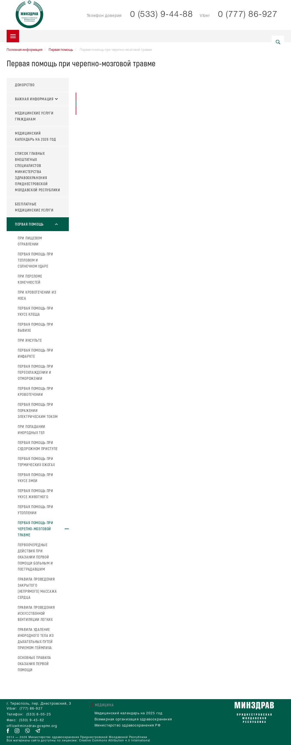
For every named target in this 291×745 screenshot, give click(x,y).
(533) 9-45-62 (31, 720)
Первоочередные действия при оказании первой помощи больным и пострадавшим (35, 556)
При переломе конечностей (30, 279)
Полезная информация (24, 49)
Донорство (24, 84)
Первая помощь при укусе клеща (35, 311)
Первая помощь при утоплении (35, 509)
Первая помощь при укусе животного (35, 493)
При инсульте (30, 340)
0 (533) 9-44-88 (161, 15)
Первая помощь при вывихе (35, 327)
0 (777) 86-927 (247, 15)
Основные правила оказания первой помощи (34, 663)
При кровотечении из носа (37, 295)
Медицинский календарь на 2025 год (129, 713)
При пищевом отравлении (30, 241)
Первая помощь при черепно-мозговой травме (35, 528)
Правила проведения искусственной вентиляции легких (36, 613)
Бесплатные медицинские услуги (34, 207)
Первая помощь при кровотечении (35, 391)
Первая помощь (61, 49)
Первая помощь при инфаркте (35, 353)
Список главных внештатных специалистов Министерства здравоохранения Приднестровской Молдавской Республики (37, 171)
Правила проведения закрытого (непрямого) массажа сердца (37, 588)
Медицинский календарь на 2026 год (35, 136)
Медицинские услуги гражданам (34, 116)
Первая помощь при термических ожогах (36, 461)
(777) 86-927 (31, 708)
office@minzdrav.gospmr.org (32, 726)
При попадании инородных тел (31, 429)
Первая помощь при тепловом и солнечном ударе (35, 260)
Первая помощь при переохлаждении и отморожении (35, 372)
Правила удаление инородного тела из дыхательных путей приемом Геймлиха (36, 638)
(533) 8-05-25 (38, 714)
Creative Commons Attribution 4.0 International (114, 740)
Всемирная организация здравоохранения (133, 719)
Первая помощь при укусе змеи (35, 477)
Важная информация (36, 98)
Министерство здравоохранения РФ (128, 725)
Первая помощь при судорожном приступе (37, 445)
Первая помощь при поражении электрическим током (37, 410)
